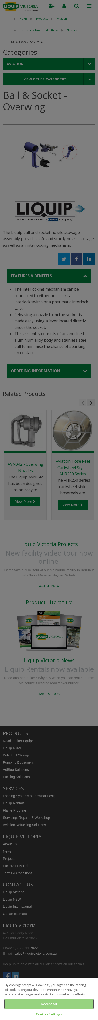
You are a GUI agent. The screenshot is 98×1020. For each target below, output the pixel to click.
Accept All (49, 1004)
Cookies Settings (49, 1014)
